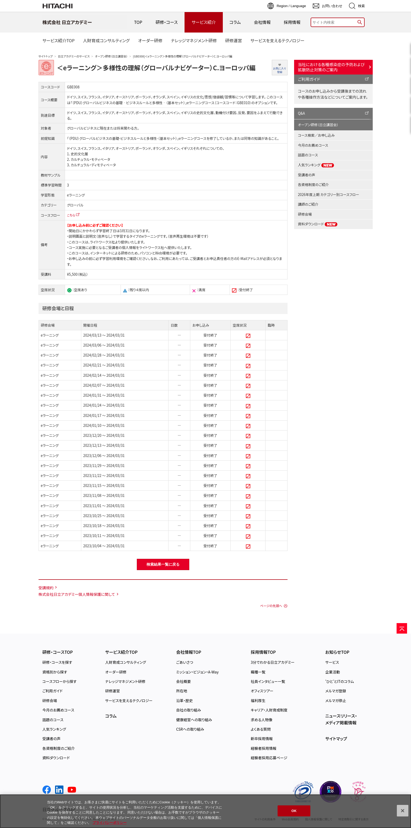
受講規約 (46, 587)
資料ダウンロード (318, 224)
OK (294, 811)
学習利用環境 (112, 258)
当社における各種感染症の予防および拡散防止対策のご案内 (331, 66)
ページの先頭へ (271, 605)
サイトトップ (46, 56)
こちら (71, 215)
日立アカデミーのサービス (74, 56)
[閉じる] (402, 810)
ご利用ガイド (309, 79)
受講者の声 (306, 174)
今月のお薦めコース (313, 145)
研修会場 (305, 214)
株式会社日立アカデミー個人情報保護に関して (77, 594)
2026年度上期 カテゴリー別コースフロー (328, 194)
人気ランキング (316, 165)
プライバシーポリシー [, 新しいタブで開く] (110, 823)
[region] (205, 811)
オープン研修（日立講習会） (111, 56)
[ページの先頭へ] (402, 628)
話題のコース (308, 154)
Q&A (301, 113)
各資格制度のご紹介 (313, 184)
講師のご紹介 (308, 204)
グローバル (75, 205)
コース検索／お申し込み (316, 135)
